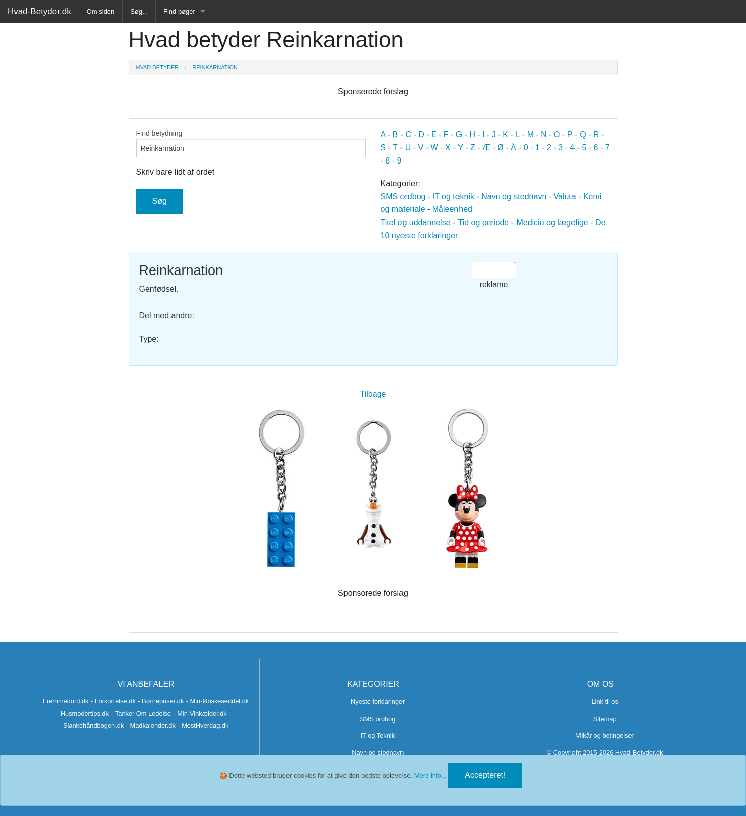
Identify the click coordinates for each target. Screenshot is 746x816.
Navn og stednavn (513, 196)
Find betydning (251, 143)
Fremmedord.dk (65, 701)
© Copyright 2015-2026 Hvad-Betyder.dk (605, 752)
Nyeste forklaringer (378, 701)
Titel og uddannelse (416, 222)
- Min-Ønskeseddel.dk (217, 701)
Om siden (101, 11)
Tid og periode (483, 222)
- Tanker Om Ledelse (141, 713)
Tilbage (373, 394)
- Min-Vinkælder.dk (199, 713)
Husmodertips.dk (85, 713)
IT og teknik (453, 196)
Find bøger (179, 11)
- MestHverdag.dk (203, 725)
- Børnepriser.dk (161, 701)
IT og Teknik (378, 735)
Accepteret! (485, 775)
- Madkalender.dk (151, 725)
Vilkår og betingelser (605, 735)
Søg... (139, 11)
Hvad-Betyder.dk (39, 11)
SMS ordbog (403, 196)
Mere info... (430, 775)
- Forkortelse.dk (113, 701)
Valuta (565, 196)
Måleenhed (452, 209)
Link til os (604, 701)
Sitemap (605, 719)
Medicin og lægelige (552, 222)
